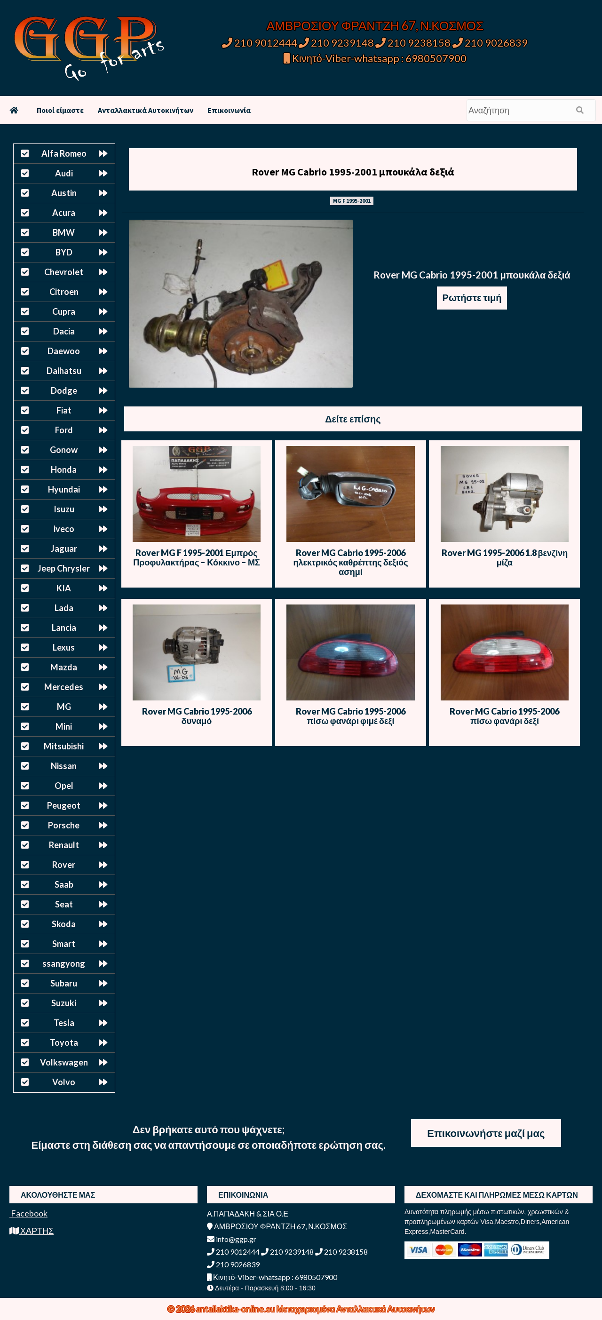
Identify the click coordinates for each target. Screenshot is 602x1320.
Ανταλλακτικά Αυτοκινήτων (145, 110)
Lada (64, 608)
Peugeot (63, 805)
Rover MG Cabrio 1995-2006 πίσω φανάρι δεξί (504, 716)
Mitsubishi (64, 746)
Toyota (64, 1042)
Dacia (64, 331)
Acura (63, 212)
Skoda (64, 924)
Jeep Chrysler (64, 568)
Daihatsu (64, 371)
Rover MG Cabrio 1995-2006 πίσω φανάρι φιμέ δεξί (350, 716)
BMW (64, 232)
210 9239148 (336, 42)
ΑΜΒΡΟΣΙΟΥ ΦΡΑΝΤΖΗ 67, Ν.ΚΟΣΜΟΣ (375, 25)
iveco (64, 529)
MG (64, 706)
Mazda (63, 667)
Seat (64, 904)
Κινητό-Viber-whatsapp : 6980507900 (375, 58)
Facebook (28, 1213)
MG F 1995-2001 (352, 200)
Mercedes (63, 687)
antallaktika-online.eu (236, 1309)
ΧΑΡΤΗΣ (31, 1230)
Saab (64, 884)
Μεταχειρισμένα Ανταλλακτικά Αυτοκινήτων (356, 1309)
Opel (64, 785)
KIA (63, 588)
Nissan (64, 766)
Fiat (63, 410)
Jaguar (64, 548)
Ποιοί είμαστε (60, 110)
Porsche (63, 825)
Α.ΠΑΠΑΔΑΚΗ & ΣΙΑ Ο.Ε (247, 1213)
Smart (63, 943)
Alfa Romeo (64, 153)
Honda (64, 469)
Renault (64, 845)
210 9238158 (413, 42)
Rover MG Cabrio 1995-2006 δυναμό (197, 716)
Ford (64, 430)
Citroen (64, 291)
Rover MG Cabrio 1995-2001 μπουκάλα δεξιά (353, 171)
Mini (63, 726)
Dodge (64, 390)
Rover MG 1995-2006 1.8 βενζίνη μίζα (505, 557)
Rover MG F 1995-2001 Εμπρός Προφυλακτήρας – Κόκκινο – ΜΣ (196, 557)
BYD (63, 252)
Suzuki (63, 1003)
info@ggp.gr (231, 1238)
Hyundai (64, 489)
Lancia (64, 627)
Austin (64, 193)
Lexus (64, 647)
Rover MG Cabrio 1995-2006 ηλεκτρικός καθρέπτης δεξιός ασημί (350, 562)
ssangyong (63, 963)
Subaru (63, 983)
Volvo (63, 1082)
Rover (63, 864)
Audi (64, 173)
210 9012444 (259, 42)
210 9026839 (490, 42)
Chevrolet (63, 272)
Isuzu (64, 509)
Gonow (64, 450)
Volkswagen (64, 1062)
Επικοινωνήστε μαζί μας (486, 1133)
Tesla (64, 1023)
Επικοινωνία (229, 110)
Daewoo (64, 351)
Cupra (63, 311)
